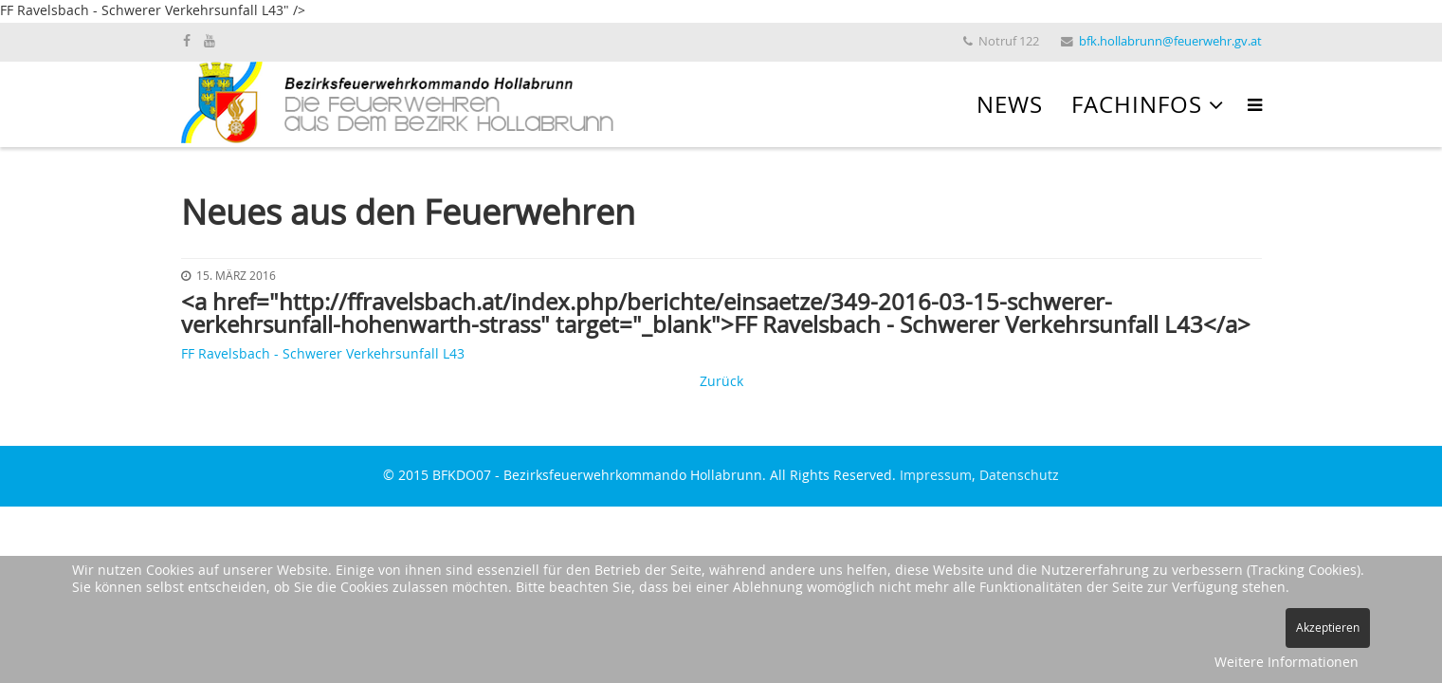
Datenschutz (1019, 476)
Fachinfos (1136, 106)
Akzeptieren (1328, 628)
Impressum (936, 476)
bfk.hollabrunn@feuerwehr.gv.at (1170, 42)
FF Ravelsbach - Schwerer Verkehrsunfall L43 (323, 354)
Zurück (721, 382)
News (1010, 106)
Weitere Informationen (1286, 663)
